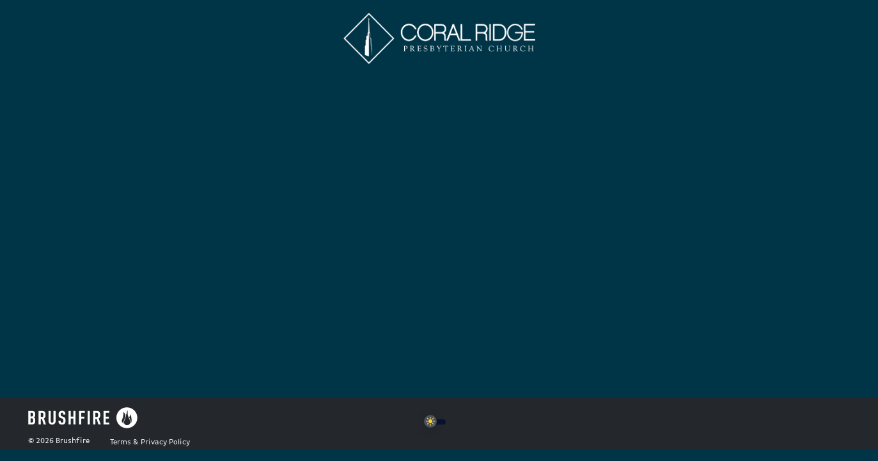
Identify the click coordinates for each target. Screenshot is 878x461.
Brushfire (73, 441)
